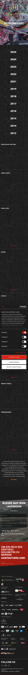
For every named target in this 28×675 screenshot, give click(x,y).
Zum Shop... (14, 479)
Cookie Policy (17, 671)
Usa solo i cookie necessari (14, 367)
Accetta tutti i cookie (14, 357)
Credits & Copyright (4, 671)
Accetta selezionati (14, 362)
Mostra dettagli (19, 352)
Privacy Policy (11, 671)
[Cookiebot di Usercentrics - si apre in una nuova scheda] (20, 307)
